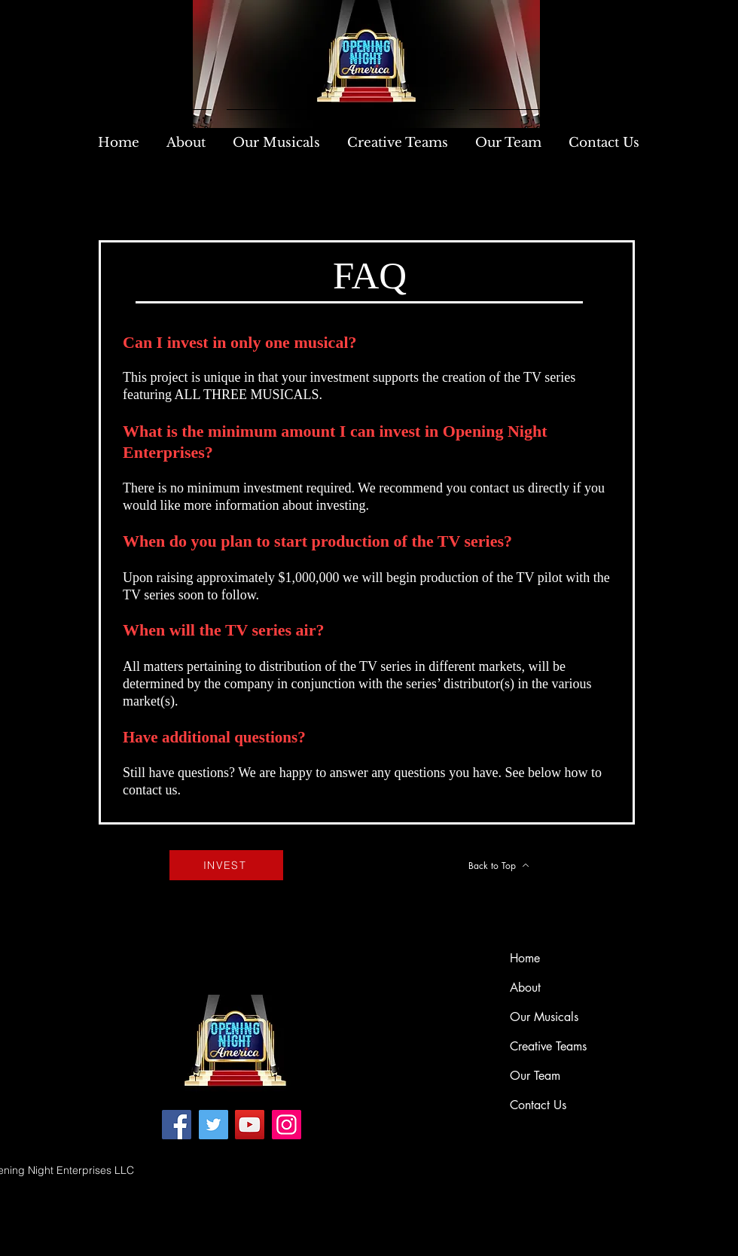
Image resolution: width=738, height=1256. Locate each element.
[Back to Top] (499, 865)
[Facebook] (176, 1124)
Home (525, 958)
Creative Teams (548, 1046)
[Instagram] (286, 1124)
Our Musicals (544, 1017)
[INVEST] (226, 865)
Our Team (535, 1076)
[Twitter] (213, 1124)
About (525, 987)
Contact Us (538, 1105)
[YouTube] (249, 1124)
